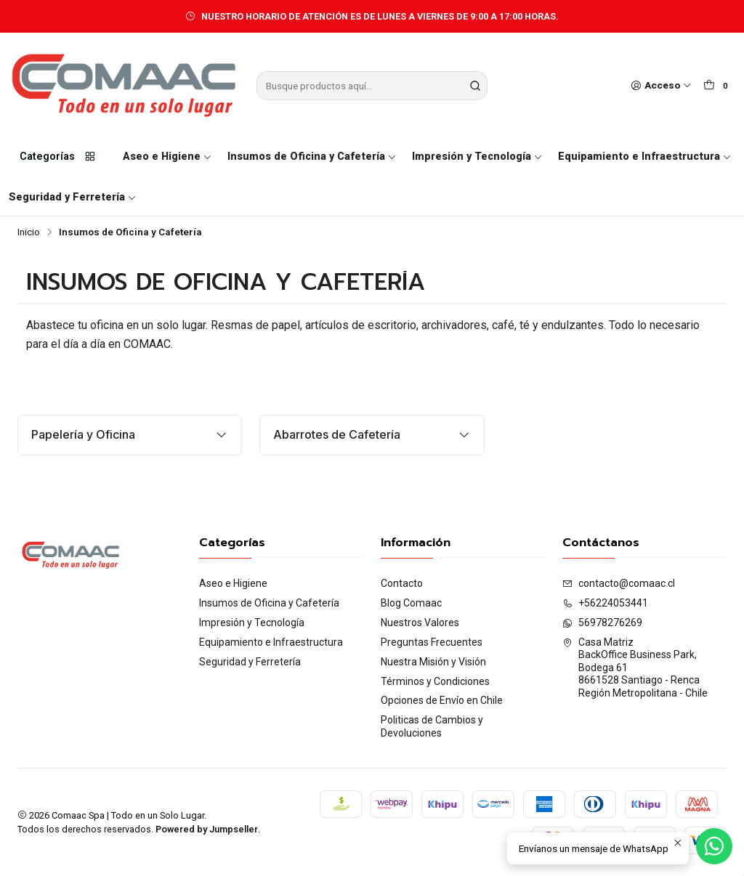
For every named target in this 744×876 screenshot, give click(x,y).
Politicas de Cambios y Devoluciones (432, 726)
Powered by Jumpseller (206, 829)
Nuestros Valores (420, 622)
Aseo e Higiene (167, 156)
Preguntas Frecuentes (431, 642)
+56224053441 (605, 603)
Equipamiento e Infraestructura (645, 156)
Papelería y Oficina (129, 434)
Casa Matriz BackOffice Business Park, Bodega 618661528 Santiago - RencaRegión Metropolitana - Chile (635, 667)
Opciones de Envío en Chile (442, 700)
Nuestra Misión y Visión (433, 662)
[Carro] (717, 85)
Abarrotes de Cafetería (371, 434)
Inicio (28, 232)
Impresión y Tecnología (477, 156)
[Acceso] (661, 86)
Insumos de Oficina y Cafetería (312, 156)
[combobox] (371, 85)
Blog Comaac (411, 603)
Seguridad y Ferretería (73, 197)
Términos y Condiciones (435, 681)
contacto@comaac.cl (618, 583)
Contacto (402, 583)
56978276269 (602, 622)
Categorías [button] (58, 156)
